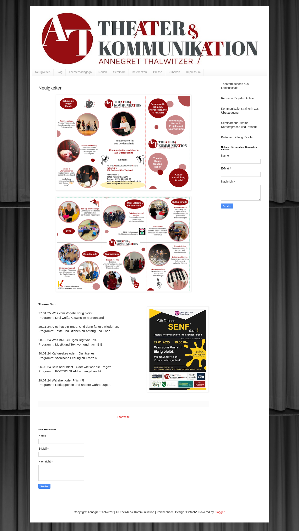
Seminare (119, 72)
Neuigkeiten (42, 72)
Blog (59, 72)
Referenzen (139, 72)
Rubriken (174, 72)
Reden (102, 72)
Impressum (193, 72)
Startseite (123, 417)
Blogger (219, 512)
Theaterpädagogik (80, 72)
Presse (157, 72)
